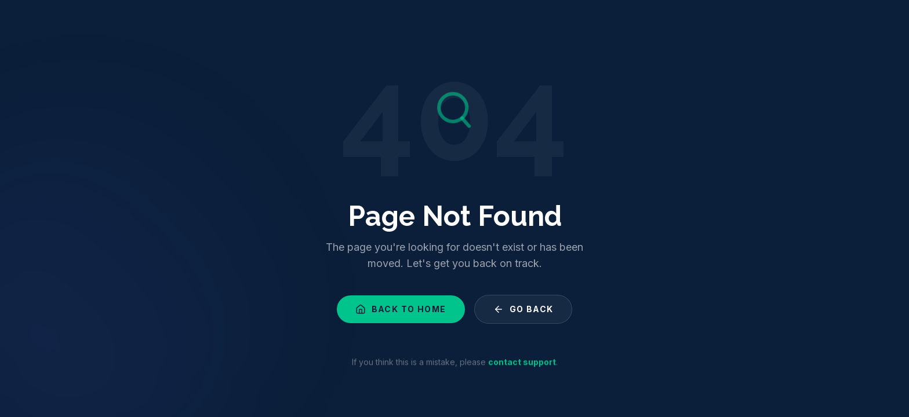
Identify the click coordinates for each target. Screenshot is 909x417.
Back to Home (400, 310)
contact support (522, 364)
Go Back (523, 310)
